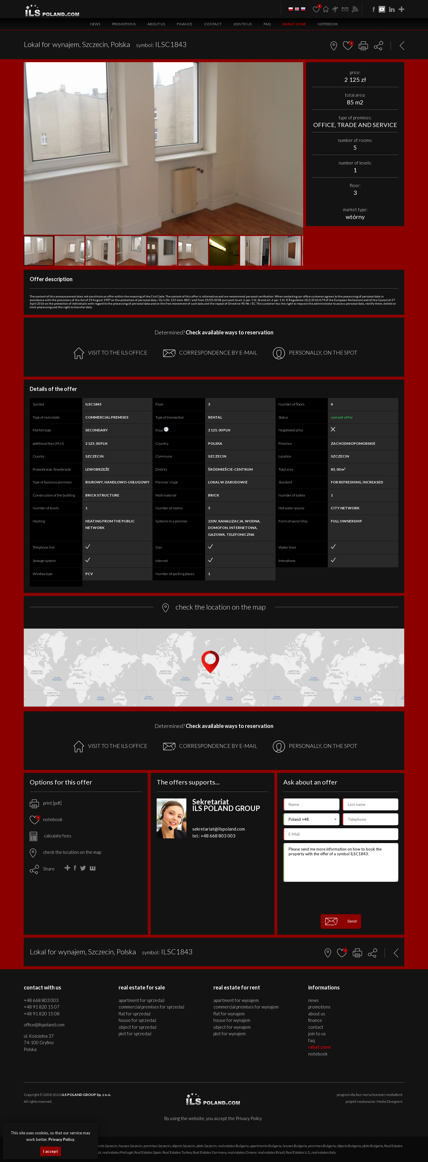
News (95, 24)
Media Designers (389, 1101)
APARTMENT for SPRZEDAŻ (142, 1000)
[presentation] (341, 897)
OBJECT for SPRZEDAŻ (138, 1027)
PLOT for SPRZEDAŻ (135, 1033)
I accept (50, 1151)
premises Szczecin (157, 1146)
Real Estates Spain (147, 1152)
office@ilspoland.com (44, 1024)
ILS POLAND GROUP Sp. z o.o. (86, 1094)
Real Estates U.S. (298, 1152)
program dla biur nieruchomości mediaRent (369, 1094)
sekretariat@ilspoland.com (218, 828)
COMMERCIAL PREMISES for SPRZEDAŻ (152, 1006)
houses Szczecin (130, 1146)
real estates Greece (242, 1152)
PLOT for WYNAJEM (229, 1033)
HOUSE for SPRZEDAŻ (137, 1020)
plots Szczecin (206, 1146)
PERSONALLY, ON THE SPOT (315, 353)
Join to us (242, 24)
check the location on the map (65, 852)
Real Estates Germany (209, 1152)
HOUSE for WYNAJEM (231, 1020)
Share (49, 868)
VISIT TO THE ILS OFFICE (110, 353)
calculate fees (50, 835)
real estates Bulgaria (233, 1146)
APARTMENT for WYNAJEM (236, 1000)
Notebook (328, 24)
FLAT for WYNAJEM (229, 1013)
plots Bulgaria (372, 1146)
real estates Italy (323, 1152)
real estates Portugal (117, 1152)
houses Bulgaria (295, 1146)
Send (341, 921)
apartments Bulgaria (265, 1146)
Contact (212, 24)
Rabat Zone (294, 24)
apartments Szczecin (101, 1146)
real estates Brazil (271, 1152)
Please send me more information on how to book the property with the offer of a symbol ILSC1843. (340, 862)
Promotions (124, 24)
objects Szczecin (183, 1146)
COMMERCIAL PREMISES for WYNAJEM (245, 1006)
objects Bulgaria (349, 1146)
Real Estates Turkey (177, 1152)
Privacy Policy (249, 1118)
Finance (184, 24)
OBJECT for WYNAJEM (232, 1027)
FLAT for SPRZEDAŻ (135, 1013)
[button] (298, 67)
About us (156, 24)
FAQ (267, 24)
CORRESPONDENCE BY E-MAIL (210, 353)
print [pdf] (46, 803)
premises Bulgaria (322, 1146)
